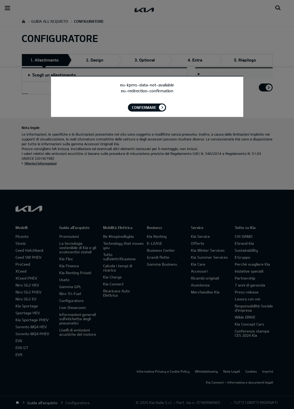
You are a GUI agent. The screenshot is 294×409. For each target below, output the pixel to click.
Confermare (144, 107)
